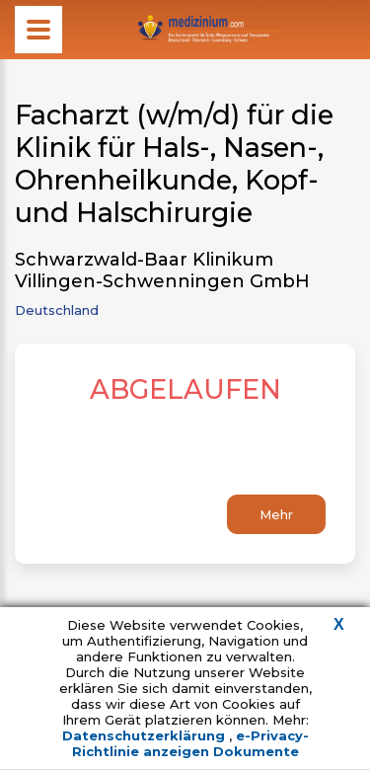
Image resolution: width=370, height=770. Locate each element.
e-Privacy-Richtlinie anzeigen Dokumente (190, 743)
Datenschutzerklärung (145, 735)
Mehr (276, 514)
